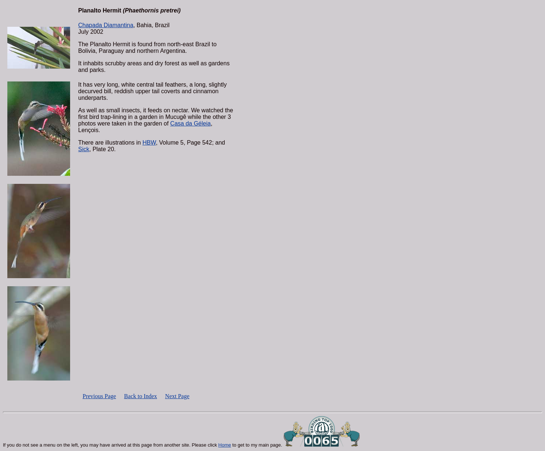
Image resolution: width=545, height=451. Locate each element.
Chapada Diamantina (105, 25)
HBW (149, 142)
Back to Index (140, 396)
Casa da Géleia (190, 123)
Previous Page (99, 396)
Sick (83, 149)
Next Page (177, 396)
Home (224, 445)
